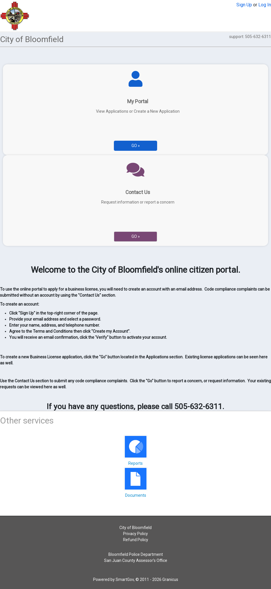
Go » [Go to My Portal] (135, 145)
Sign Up (244, 4)
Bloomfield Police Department (135, 554)
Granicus (170, 579)
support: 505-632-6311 (250, 36)
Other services (27, 420)
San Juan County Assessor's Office (135, 560)
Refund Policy (135, 539)
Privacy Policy (135, 533)
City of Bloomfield (135, 527)
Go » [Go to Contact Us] (135, 236)
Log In (264, 4)
